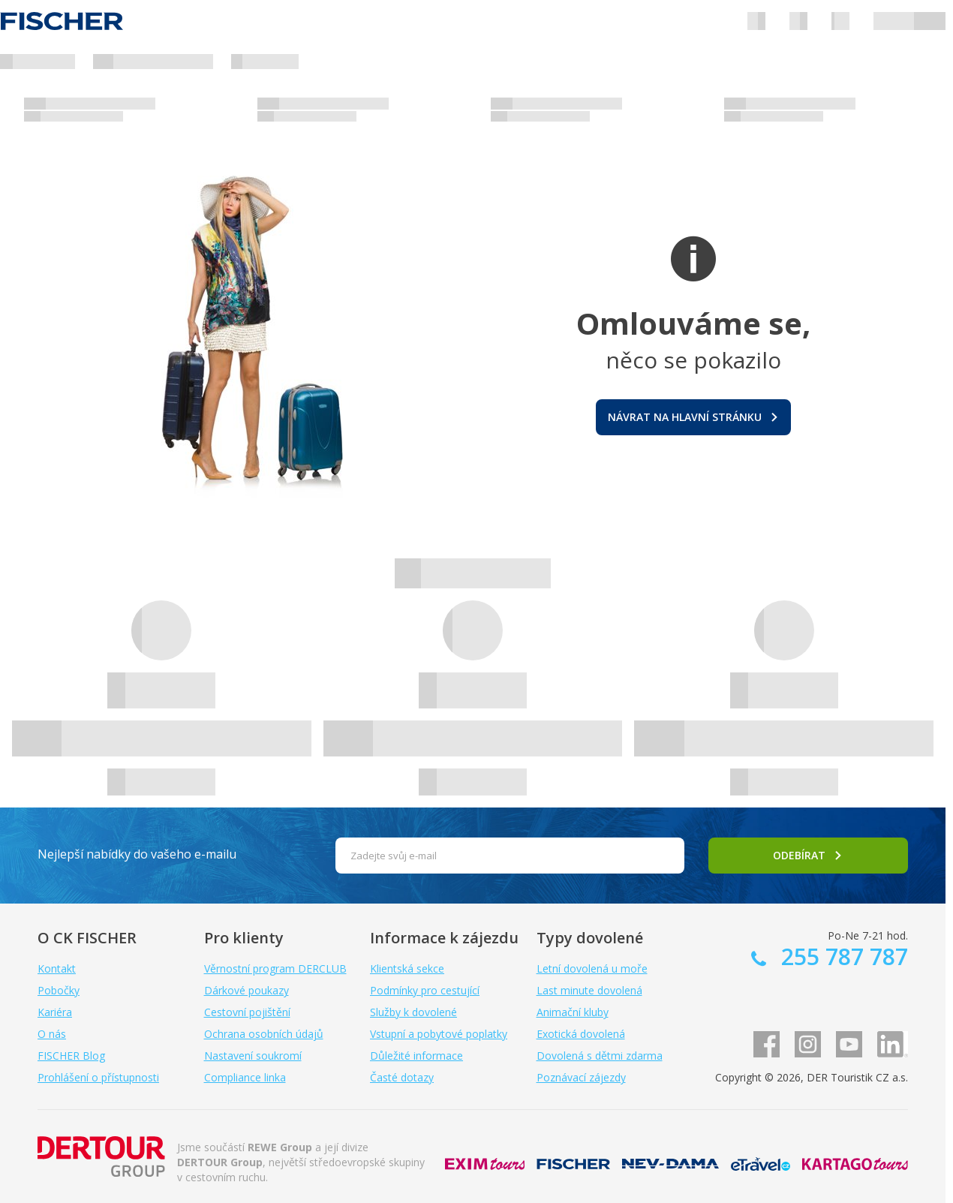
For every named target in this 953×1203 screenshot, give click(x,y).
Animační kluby (573, 1012)
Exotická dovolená (581, 1034)
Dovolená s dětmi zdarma (600, 1055)
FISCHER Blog (71, 1055)
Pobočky (59, 990)
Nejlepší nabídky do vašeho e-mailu (137, 854)
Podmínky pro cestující (425, 990)
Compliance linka (245, 1077)
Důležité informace (416, 1055)
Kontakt (57, 968)
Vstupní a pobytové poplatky (438, 1034)
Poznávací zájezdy (581, 1077)
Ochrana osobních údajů (263, 1034)
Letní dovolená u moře (592, 968)
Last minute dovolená (589, 990)
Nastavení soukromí (253, 1055)
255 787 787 (841, 956)
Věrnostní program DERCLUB (275, 968)
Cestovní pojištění (247, 1012)
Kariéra (55, 1012)
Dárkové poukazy (246, 990)
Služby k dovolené (413, 1012)
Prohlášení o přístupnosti (98, 1077)
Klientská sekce (407, 968)
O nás (52, 1034)
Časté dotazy (402, 1077)
